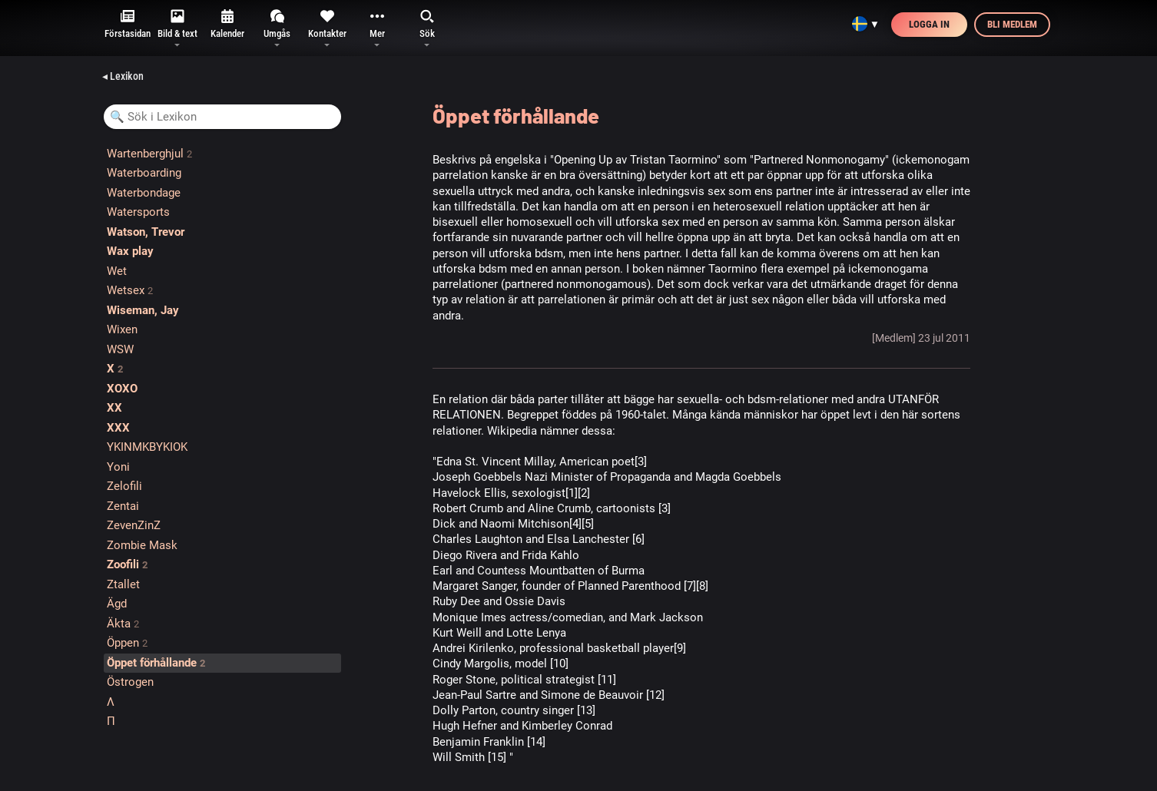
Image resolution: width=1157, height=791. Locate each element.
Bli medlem (1012, 24)
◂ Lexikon (123, 76)
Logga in (929, 24)
